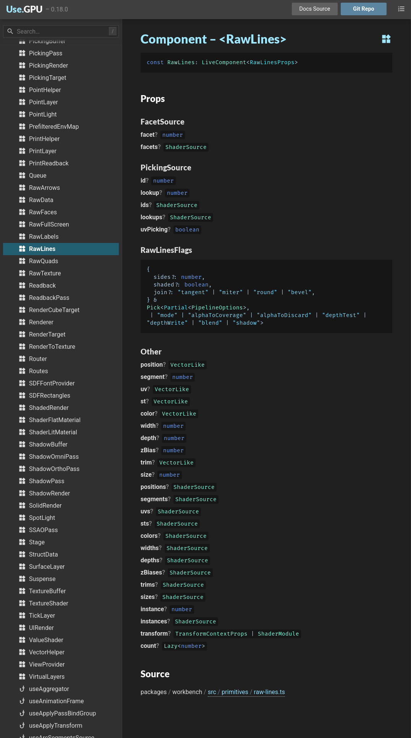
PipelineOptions (217, 307)
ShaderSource (186, 148)
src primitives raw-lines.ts (246, 692)
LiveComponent (224, 62)
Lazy (171, 647)
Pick (153, 307)
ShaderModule (278, 634)
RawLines (181, 62)
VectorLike (187, 366)
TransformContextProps (211, 634)
